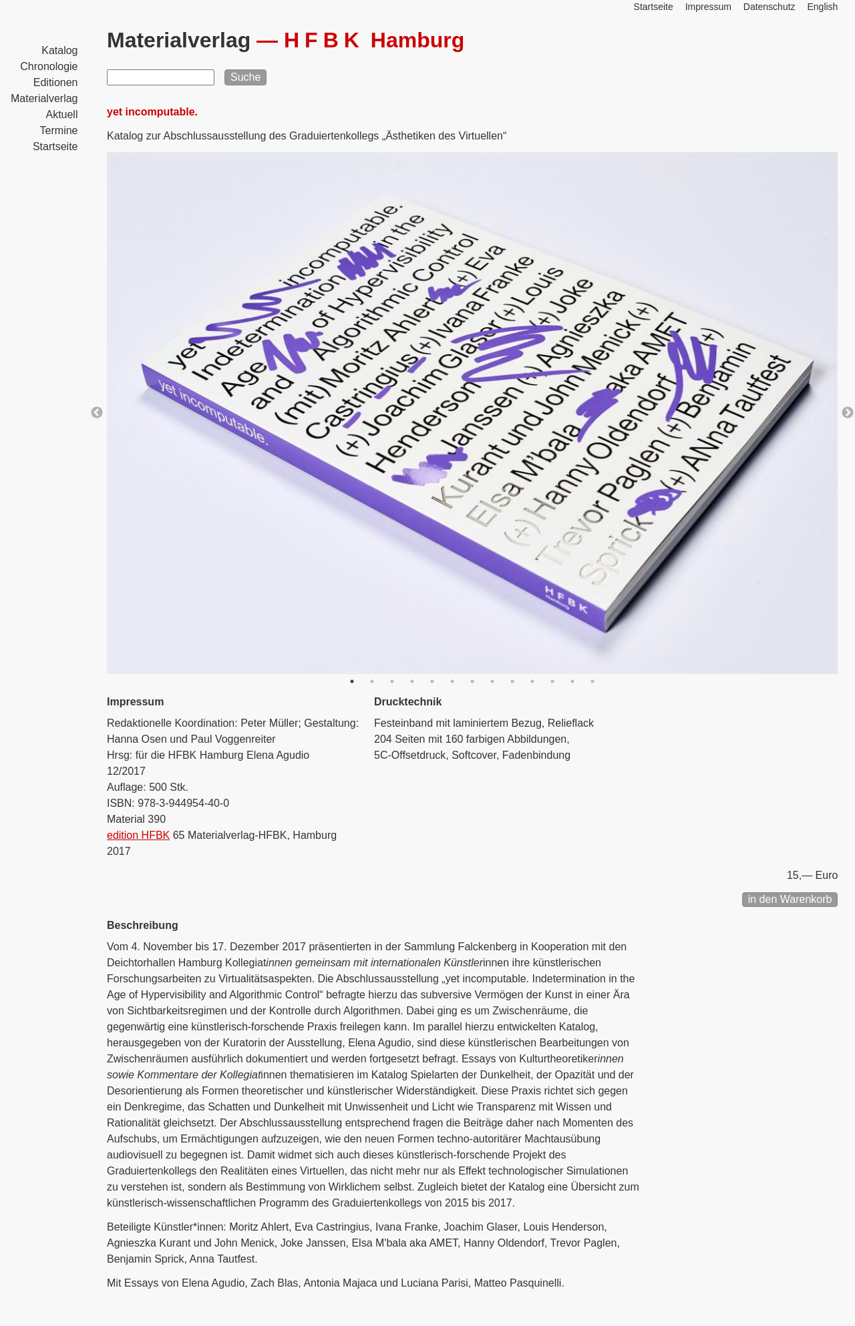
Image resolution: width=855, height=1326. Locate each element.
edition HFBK (138, 835)
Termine (59, 130)
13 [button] (592, 681)
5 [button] (432, 681)
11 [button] (552, 681)
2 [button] (372, 681)
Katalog (59, 50)
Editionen (55, 82)
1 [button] (352, 681)
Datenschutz (769, 6)
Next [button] (847, 413)
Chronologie (48, 66)
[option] (472, 413)
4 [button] (412, 681)
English (822, 6)
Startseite (55, 146)
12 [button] (572, 681)
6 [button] (452, 681)
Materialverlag (44, 98)
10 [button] (532, 681)
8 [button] (492, 681)
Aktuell (61, 114)
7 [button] (472, 681)
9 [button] (512, 681)
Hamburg (374, 40)
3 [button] (392, 681)
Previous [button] (97, 413)
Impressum (708, 6)
